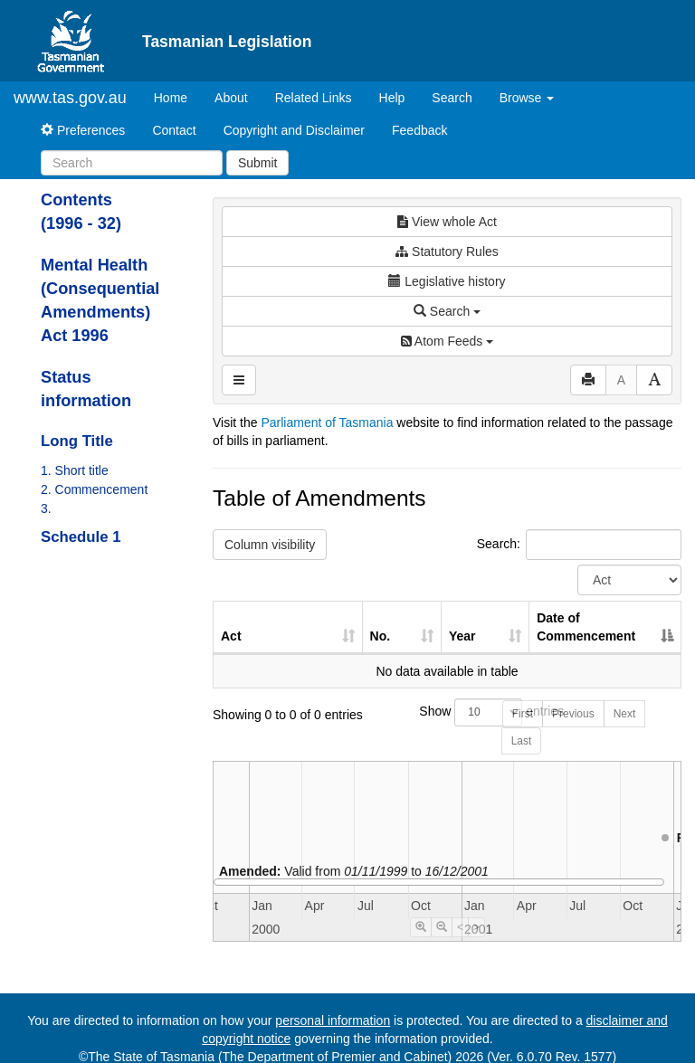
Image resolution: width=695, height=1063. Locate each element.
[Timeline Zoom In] (421, 927)
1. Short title (75, 470)
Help (392, 97)
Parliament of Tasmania (327, 422)
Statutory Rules (447, 251)
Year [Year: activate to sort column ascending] (462, 636)
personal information (332, 1020)
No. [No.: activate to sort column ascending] (380, 636)
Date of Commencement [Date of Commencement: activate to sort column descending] (586, 627)
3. (46, 508)
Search (451, 97)
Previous (573, 713)
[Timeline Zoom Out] (441, 927)
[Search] (132, 163)
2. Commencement (94, 489)
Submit (258, 163)
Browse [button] (527, 97)
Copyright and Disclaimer (294, 130)
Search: (579, 544)
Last (521, 741)
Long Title (77, 441)
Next (625, 713)
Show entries (446, 712)
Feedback (419, 130)
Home (177, 96)
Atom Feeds (447, 341)
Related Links (313, 97)
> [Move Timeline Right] (476, 927)
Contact (173, 130)
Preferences (83, 130)
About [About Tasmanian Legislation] (231, 97)
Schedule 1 (81, 537)
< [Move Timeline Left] (460, 927)
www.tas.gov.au (70, 98)
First (522, 713)
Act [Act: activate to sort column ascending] (231, 636)
